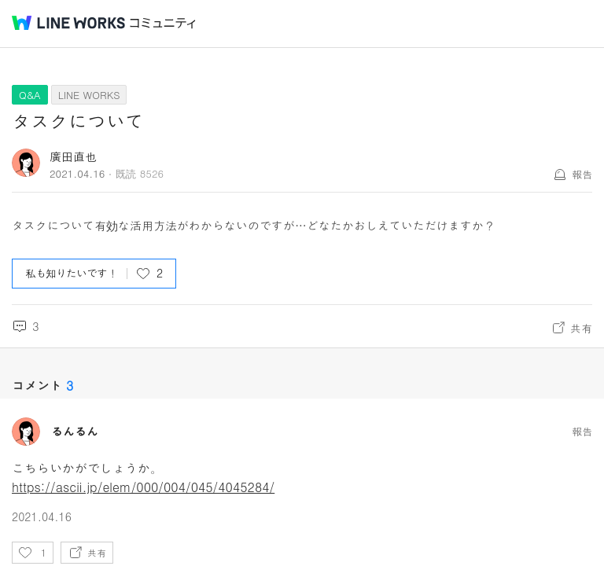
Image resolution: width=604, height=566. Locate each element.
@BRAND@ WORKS (68, 23)
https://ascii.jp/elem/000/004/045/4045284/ (143, 487)
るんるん (74, 431)
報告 (582, 174)
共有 (581, 328)
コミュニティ (163, 23)
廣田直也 (73, 156)
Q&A (30, 94)
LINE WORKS (89, 94)
